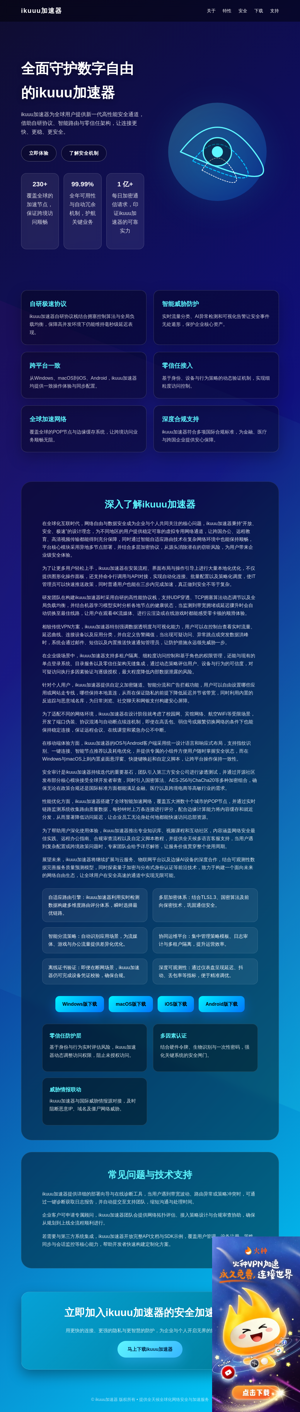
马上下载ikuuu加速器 (150, 1349)
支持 (274, 10)
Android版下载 (222, 1004)
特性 (227, 10)
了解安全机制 (84, 153)
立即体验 (39, 153)
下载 (258, 10)
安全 (242, 10)
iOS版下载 (176, 1004)
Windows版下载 (79, 1004)
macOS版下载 (131, 1004)
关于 (211, 10)
